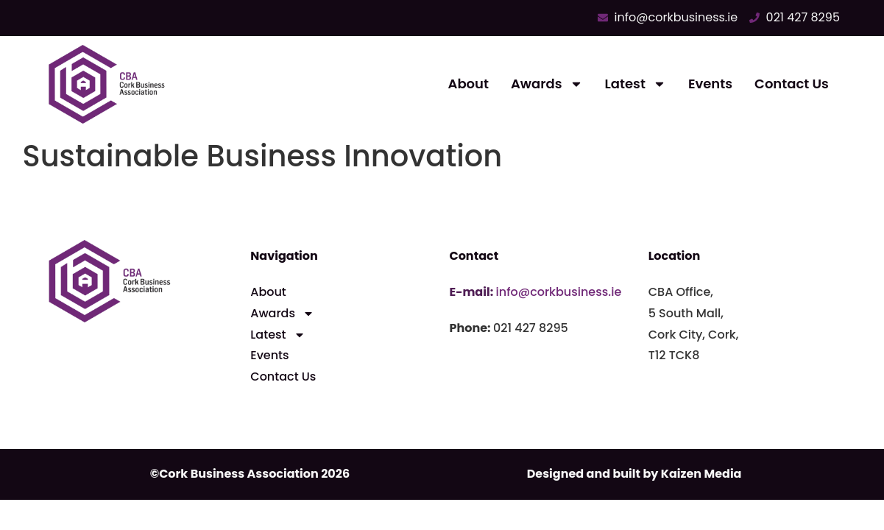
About (468, 83)
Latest (635, 84)
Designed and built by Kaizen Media (634, 473)
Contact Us (791, 83)
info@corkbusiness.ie (559, 291)
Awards (547, 84)
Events (710, 83)
